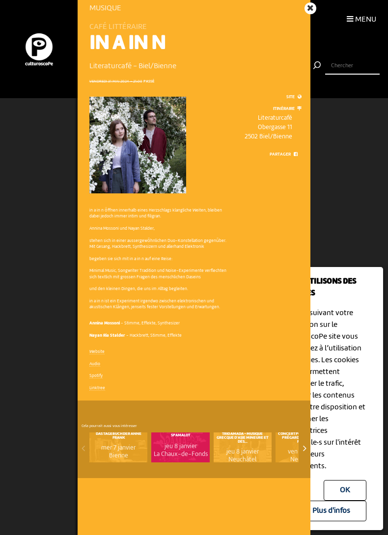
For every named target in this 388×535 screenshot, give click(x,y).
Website (97, 351)
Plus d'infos (331, 511)
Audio (94, 364)
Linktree (97, 388)
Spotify (96, 376)
